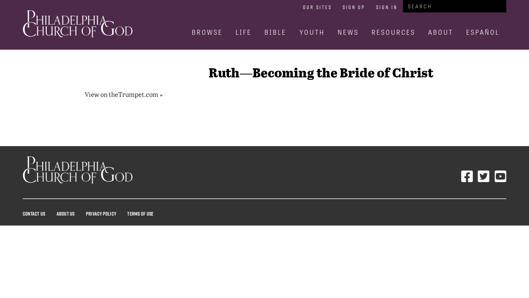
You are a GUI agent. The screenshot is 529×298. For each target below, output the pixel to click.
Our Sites (317, 7)
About (440, 32)
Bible (275, 32)
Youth (312, 32)
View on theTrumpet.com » (124, 94)
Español (483, 32)
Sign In (387, 7)
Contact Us (34, 213)
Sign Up (354, 7)
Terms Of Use (140, 213)
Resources (393, 32)
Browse (207, 32)
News (348, 32)
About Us (66, 213)
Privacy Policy (101, 213)
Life (244, 32)
